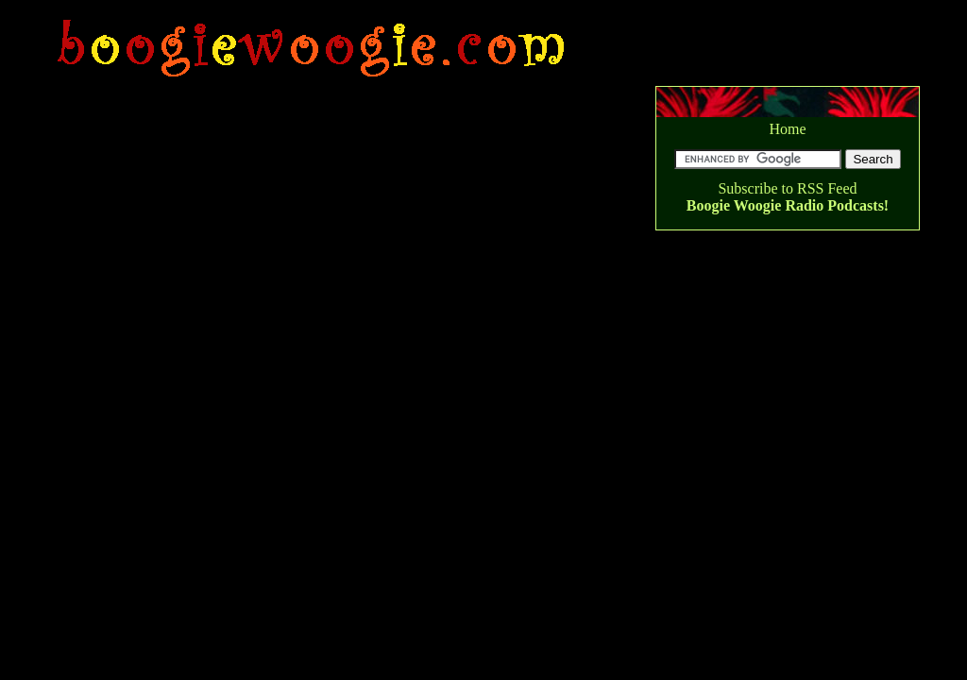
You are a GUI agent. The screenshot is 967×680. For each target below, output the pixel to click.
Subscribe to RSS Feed (787, 188)
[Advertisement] (391, 9)
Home (787, 129)
